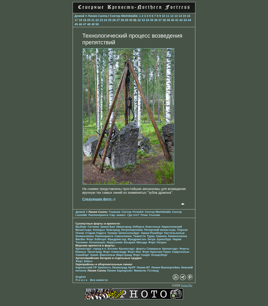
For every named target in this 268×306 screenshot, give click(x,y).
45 (76, 24)
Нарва (177, 239)
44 (189, 20)
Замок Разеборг (152, 233)
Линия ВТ (143, 267)
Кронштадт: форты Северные (140, 248)
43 (185, 20)
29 (126, 20)
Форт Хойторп (96, 239)
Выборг (81, 226)
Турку (151, 236)
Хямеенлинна (177, 236)
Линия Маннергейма (165, 267)
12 (172, 16)
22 (97, 20)
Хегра (151, 239)
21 (93, 20)
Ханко (94, 254)
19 (84, 20)
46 (80, 24)
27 (118, 20)
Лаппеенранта (98, 215)
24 (105, 20)
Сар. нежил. (118, 215)
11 (167, 16)
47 (84, 24)
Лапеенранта (104, 236)
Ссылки (154, 215)
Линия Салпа (97, 16)
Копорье (99, 229)
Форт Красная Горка (156, 251)
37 (160, 20)
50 (97, 24)
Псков (80, 233)
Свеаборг (82, 254)
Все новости (99, 280)
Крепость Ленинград (112, 267)
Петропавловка (132, 229)
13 (176, 16)
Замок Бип (107, 226)
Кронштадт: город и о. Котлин (97, 248)
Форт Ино (134, 251)
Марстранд (124, 254)
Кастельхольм (174, 233)
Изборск (138, 226)
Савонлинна (123, 236)
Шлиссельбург (129, 233)
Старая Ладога (95, 233)
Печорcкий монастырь (160, 229)
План (144, 215)
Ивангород (123, 226)
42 (181, 20)
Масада (142, 242)
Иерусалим (114, 242)
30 (130, 20)
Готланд (153, 270)
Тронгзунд (94, 251)
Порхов (182, 229)
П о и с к (81, 280)
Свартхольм (180, 251)
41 (176, 20)
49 (93, 24)
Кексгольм (153, 226)
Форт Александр (114, 251)
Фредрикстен (137, 239)
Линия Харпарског (120, 270)
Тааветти (139, 236)
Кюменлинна (85, 236)
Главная (114, 211)
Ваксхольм (107, 254)
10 (163, 16)
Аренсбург (164, 239)
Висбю (80, 239)
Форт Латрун (157, 242)
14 (180, 16)
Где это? (133, 215)
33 (143, 20)
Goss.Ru (186, 285)
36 (155, 20)
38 (164, 20)
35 (151, 20)
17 (76, 20)
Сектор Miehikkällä (123, 16)
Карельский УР (86, 267)
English (81, 276)
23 (101, 20)
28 (122, 20)
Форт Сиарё (141, 254)
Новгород (113, 229)
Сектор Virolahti (133, 211)
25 (109, 20)
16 (188, 16)
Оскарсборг (159, 254)
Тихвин (112, 233)
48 (88, 24)
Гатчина (93, 226)
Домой (79, 16)
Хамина (161, 236)
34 (147, 20)
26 (114, 20)
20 (88, 20)
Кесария (129, 242)
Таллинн (82, 242)
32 (139, 20)
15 (184, 16)
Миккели (140, 270)
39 (168, 20)
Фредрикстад (116, 239)
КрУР (131, 267)
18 (80, 20)
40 (172, 20)
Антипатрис (97, 242)
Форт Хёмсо (84, 261)
